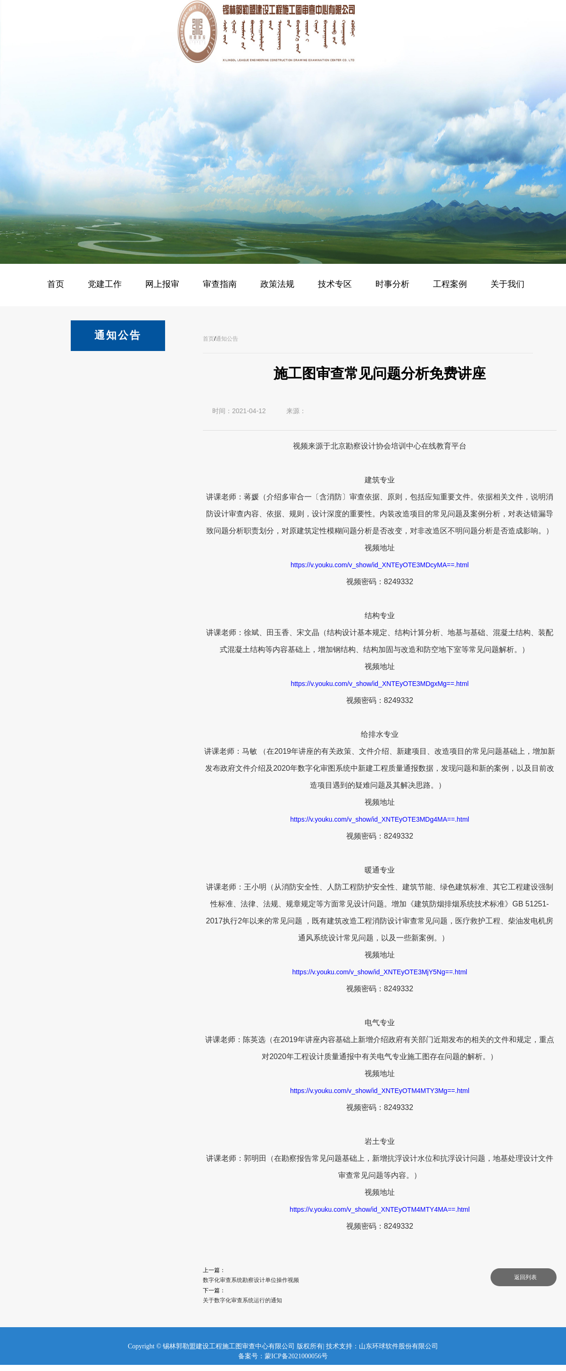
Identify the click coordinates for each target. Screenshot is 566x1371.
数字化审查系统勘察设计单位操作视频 (251, 1280)
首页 (208, 338)
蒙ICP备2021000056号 (296, 1356)
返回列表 (525, 1277)
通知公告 (227, 338)
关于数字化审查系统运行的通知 (242, 1300)
